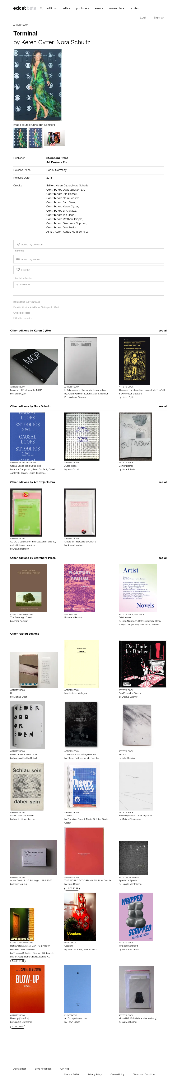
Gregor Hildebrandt (43, 953)
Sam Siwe (69, 202)
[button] (88, 285)
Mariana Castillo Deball (25, 758)
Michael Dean (20, 697)
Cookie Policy (117, 1075)
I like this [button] (23, 269)
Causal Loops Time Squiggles (25, 466)
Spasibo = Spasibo (128, 881)
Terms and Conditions (144, 1075)
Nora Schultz (73, 43)
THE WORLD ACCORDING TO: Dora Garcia (87, 881)
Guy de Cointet (142, 625)
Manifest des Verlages (75, 693)
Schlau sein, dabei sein (21, 816)
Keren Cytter (37, 43)
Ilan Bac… (41, 473)
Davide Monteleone (131, 884)
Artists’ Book (20, 25)
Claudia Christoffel (22, 1022)
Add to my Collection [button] (29, 244)
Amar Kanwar (20, 621)
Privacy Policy (95, 1075)
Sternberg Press (45, 558)
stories (135, 8)
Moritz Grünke (93, 819)
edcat (27, 313)
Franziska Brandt (76, 819)
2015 (49, 178)
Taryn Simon (73, 1022)
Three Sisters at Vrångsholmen (80, 755)
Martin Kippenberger (24, 819)
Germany (60, 170)
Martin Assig (16, 957)
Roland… (156, 625)
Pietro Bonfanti (39, 470)
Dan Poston (70, 228)
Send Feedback (43, 1069)
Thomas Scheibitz (22, 953)
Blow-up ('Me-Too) (19, 1019)
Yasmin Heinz (90, 950)
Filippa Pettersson (76, 758)
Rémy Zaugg (20, 884)
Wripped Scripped (128, 946)
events (99, 8)
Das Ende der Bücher (130, 693)
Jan (24, 318)
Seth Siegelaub (146, 621)
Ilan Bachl (69, 215)
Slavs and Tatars (130, 950)
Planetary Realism (73, 618)
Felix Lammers (74, 950)
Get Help (65, 1069)
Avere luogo (70, 466)
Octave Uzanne (130, 697)
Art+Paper (35, 308)
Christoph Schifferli (50, 308)
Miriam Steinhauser (131, 819)
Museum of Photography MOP (26, 390)
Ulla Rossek (70, 194)
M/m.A (122, 755)
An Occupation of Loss (75, 1019)
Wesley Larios (28, 473)
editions (51, 8)
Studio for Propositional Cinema (80, 542)
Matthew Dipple (72, 219)
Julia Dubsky (128, 758)
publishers (82, 8)
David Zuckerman (73, 190)
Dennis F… (44, 957)
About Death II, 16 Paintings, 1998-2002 (31, 881)
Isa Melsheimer (129, 1022)
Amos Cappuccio (22, 470)
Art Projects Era (44, 482)
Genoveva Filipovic (74, 223)
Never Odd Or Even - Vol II (23, 755)
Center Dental (126, 466)
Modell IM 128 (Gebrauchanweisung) (138, 1019)
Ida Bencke (93, 758)
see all (163, 331)
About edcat (19, 1069)
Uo (11, 693)
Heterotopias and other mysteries (135, 816)
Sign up (159, 18)
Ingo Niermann (129, 621)
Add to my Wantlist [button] (28, 259)
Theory (67, 816)
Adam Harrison (75, 394)
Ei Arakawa (69, 211)
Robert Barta (31, 957)
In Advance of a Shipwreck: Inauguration (85, 390)
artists (66, 8)
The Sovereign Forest (21, 618)
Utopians (68, 946)
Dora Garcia (73, 884)
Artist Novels (125, 618)
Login (143, 18)
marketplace (116, 8)
